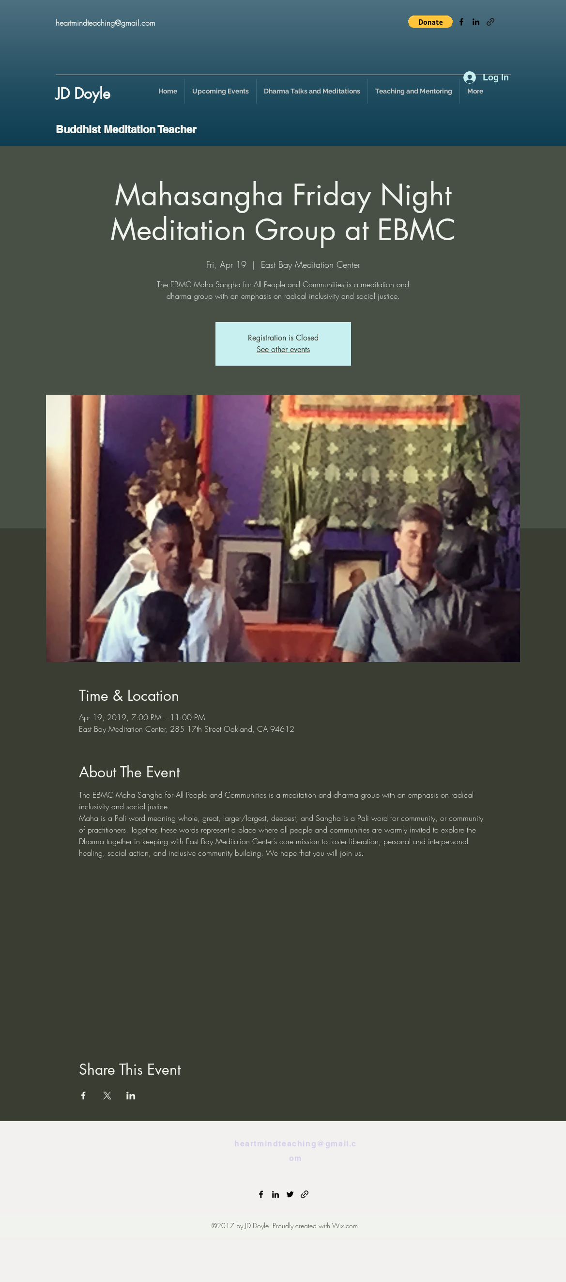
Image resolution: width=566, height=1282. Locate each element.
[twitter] (290, 1194)
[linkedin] (476, 22)
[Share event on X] (107, 1095)
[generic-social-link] (490, 22)
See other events (283, 349)
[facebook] (461, 22)
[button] (430, 21)
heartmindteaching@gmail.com (105, 22)
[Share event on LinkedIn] (131, 1095)
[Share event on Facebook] (83, 1095)
